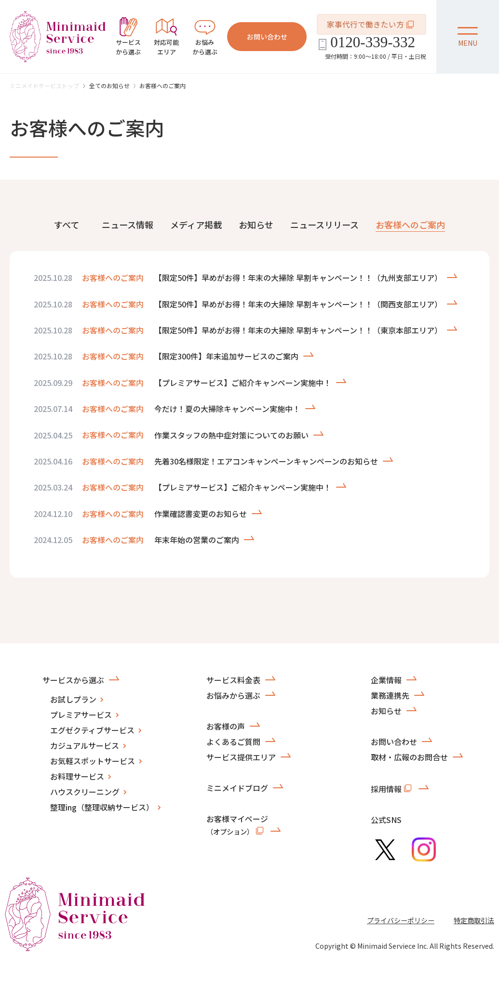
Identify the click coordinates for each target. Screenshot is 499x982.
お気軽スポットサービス (92, 761)
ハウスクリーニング (85, 791)
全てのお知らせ (109, 85)
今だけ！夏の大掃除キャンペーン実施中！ (227, 408)
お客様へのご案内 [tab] (410, 224)
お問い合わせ (267, 36)
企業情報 (386, 680)
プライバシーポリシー (400, 920)
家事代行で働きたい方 (371, 24)
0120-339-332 (372, 42)
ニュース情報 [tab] (127, 224)
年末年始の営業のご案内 (196, 539)
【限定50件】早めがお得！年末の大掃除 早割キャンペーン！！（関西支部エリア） (298, 304)
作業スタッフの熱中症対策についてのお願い (231, 435)
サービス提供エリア (241, 757)
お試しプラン (73, 699)
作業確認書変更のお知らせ (200, 513)
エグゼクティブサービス (92, 730)
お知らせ (386, 711)
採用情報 (392, 788)
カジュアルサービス (84, 745)
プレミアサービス (81, 714)
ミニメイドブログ (237, 788)
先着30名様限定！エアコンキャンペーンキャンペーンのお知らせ (266, 461)
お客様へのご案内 (162, 85)
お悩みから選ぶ (233, 695)
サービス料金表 (233, 680)
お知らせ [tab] (256, 224)
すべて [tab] (66, 224)
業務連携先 (390, 695)
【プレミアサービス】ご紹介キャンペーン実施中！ (242, 382)
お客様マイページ (237, 824)
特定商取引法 (474, 920)
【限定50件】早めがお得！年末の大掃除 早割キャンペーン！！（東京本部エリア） (298, 330)
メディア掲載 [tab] (196, 224)
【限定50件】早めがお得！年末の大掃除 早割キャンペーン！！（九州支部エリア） (298, 277)
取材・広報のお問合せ (409, 757)
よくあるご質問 (233, 741)
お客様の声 (225, 726)
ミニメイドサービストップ (44, 85)
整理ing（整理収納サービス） (102, 807)
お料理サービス (77, 776)
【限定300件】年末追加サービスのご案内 (226, 356)
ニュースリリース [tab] (324, 224)
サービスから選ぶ (73, 680)
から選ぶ (128, 36)
